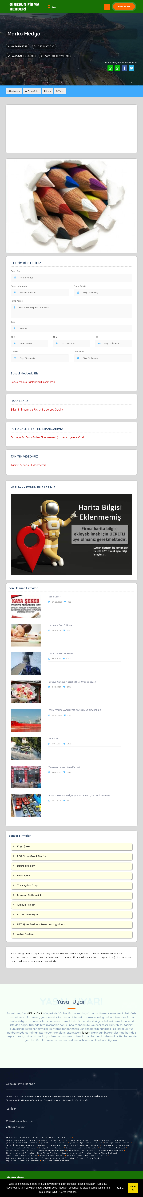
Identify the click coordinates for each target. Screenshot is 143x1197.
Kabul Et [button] (133, 1188)
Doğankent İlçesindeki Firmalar (81, 1145)
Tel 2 (56, 336)
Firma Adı (15, 271)
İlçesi (14, 322)
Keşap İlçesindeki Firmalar (76, 1153)
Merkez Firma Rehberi (51, 1150)
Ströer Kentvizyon (28, 914)
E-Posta (14, 351)
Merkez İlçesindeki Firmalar (21, 1150)
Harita (48, 91)
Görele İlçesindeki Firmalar (82, 1150)
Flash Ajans (24, 875)
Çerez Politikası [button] (68, 1192)
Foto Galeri (32, 91)
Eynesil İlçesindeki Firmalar (81, 1148)
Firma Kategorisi (19, 286)
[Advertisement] (71, 128)
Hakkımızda (14, 91)
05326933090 (44, 46)
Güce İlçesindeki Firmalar (20, 1153)
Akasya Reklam (26, 904)
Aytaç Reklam (25, 933)
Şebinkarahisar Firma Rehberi (22, 1158)
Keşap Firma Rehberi (105, 1153)
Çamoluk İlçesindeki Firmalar (22, 1143)
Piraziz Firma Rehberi (52, 1156)
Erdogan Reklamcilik (29, 895)
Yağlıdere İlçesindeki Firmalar (22, 1161)
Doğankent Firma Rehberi (116, 1145)
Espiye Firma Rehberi (51, 1148)
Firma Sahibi (80, 286)
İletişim (67, 1138)
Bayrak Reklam (26, 865)
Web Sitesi (79, 351)
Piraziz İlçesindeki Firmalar (21, 1156)
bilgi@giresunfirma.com (21, 1121)
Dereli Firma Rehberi (50, 1145)
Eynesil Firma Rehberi (112, 1148)
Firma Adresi (17, 301)
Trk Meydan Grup (27, 885)
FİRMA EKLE (124, 6)
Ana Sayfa (12, 1138)
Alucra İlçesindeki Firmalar (21, 1140)
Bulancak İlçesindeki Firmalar (81, 1140)
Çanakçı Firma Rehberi (117, 1143)
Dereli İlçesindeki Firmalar (21, 1145)
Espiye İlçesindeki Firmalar (21, 1148)
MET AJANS (35, 1013)
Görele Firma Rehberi (111, 1150)
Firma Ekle (53, 1138)
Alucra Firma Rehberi (50, 1140)
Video (60, 91)
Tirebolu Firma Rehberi (90, 1158)
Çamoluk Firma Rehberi (54, 1143)
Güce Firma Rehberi (48, 1153)
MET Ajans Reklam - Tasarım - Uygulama (41, 924)
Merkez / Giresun (16, 1127)
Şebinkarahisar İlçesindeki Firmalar (87, 1156)
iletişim (86, 1032)
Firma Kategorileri (32, 1138)
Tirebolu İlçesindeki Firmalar (58, 1158)
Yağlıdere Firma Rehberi (55, 1161)
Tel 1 (14, 336)
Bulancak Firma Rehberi (114, 1140)
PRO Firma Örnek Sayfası (32, 856)
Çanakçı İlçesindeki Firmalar (86, 1143)
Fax (98, 336)
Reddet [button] (120, 1188)
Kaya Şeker (24, 846)
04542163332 (17, 46)
